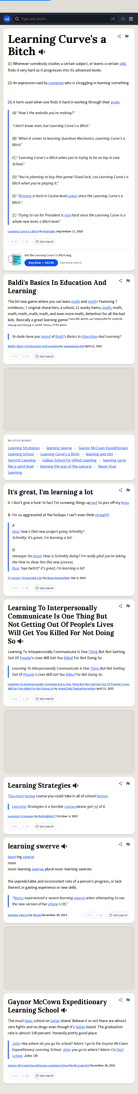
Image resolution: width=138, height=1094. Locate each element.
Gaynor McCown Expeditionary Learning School (38, 1065)
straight (101, 515)
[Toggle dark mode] (123, 18)
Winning (25, 196)
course (69, 806)
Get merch (44, 242)
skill (122, 63)
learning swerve (59, 448)
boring (30, 796)
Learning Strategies (24, 448)
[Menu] (131, 18)
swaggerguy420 (73, 346)
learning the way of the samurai (66, 466)
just (94, 502)
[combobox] (65, 18)
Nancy (19, 898)
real (67, 215)
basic (29, 1021)
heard (46, 336)
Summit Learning (22, 460)
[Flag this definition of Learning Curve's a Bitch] (126, 36)
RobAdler (49, 231)
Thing (93, 652)
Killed (68, 658)
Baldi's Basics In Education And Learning (33, 346)
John (16, 1043)
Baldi (59, 336)
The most (16, 796)
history (102, 796)
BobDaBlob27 (47, 816)
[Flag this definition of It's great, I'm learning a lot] (127, 490)
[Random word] (112, 18)
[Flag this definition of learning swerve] (127, 844)
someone (56, 83)
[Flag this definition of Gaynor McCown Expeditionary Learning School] (127, 999)
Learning (19, 806)
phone (53, 904)
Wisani (37, 915)
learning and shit (99, 454)
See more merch (71, 263)
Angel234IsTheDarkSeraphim (77, 688)
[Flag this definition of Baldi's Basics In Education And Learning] (127, 280)
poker (72, 196)
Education (90, 336)
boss (125, 502)
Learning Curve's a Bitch (23, 231)
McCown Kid (81, 1065)
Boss (15, 531)
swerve (28, 857)
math (75, 301)
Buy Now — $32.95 (41, 263)
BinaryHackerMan (58, 578)
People (25, 658)
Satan (55, 1021)
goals (115, 102)
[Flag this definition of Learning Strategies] (127, 783)
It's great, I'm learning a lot (25, 578)
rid (96, 806)
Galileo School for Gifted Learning (69, 460)
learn (12, 857)
